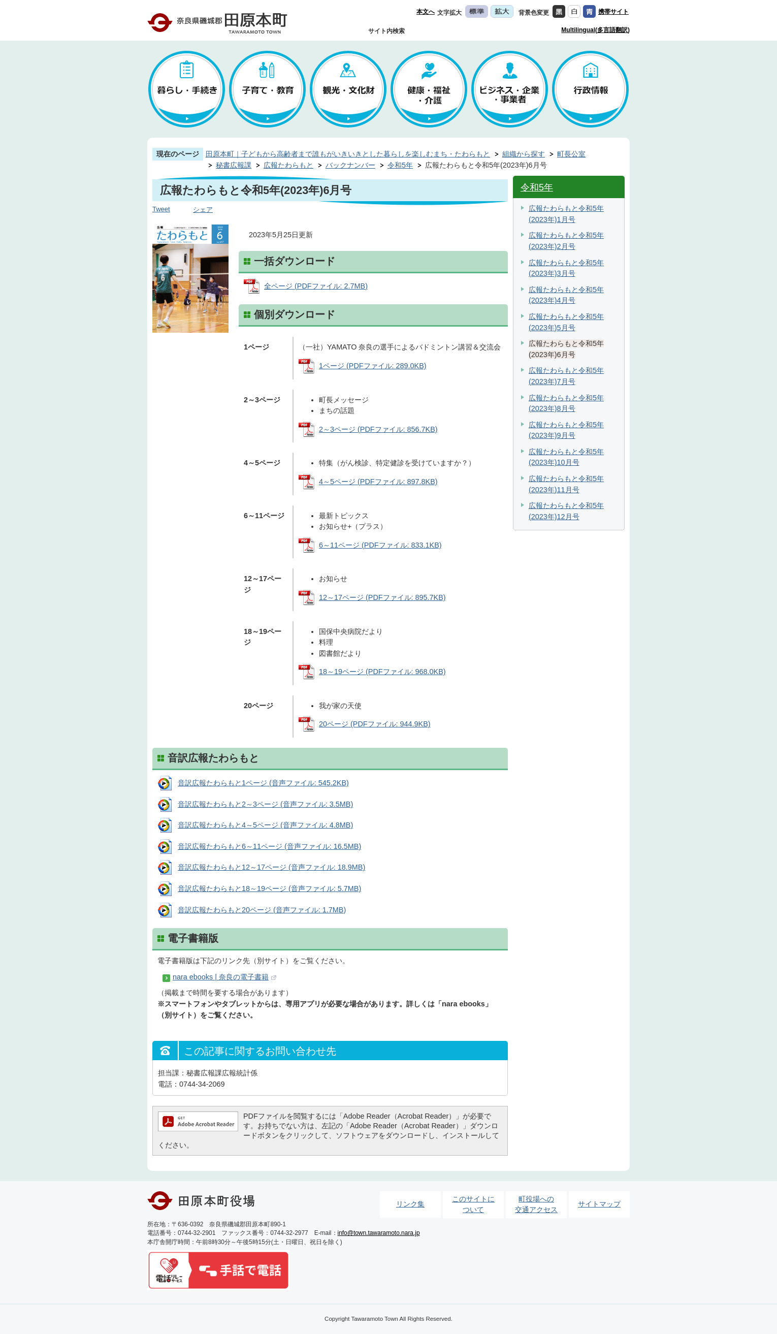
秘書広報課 (233, 165)
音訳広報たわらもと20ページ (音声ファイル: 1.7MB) (262, 910)
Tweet (161, 209)
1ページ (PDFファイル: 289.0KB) (373, 366)
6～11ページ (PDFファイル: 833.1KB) (380, 545)
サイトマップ (599, 1204)
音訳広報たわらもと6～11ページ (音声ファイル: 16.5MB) (269, 846)
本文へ (425, 11)
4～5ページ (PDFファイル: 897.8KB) (378, 482)
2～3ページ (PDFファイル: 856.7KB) (378, 429)
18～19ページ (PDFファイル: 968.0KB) (382, 672)
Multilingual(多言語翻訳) (595, 30)
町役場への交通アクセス (536, 1204)
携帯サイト (613, 11)
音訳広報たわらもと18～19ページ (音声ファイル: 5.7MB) (269, 888)
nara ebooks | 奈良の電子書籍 (221, 977)
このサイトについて (473, 1204)
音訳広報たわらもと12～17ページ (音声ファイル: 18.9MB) (271, 867)
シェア (203, 209)
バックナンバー (350, 165)
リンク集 (410, 1204)
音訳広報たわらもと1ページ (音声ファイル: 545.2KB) (263, 783)
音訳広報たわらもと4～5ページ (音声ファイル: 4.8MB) (265, 825)
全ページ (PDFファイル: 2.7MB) (316, 286)
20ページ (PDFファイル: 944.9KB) (375, 724)
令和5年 (400, 165)
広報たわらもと (288, 165)
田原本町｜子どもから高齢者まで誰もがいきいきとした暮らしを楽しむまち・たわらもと (348, 154)
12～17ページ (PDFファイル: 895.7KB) (382, 597)
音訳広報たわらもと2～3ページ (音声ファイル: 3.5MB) (265, 804)
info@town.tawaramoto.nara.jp (379, 1232)
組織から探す (523, 154)
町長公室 (571, 154)
